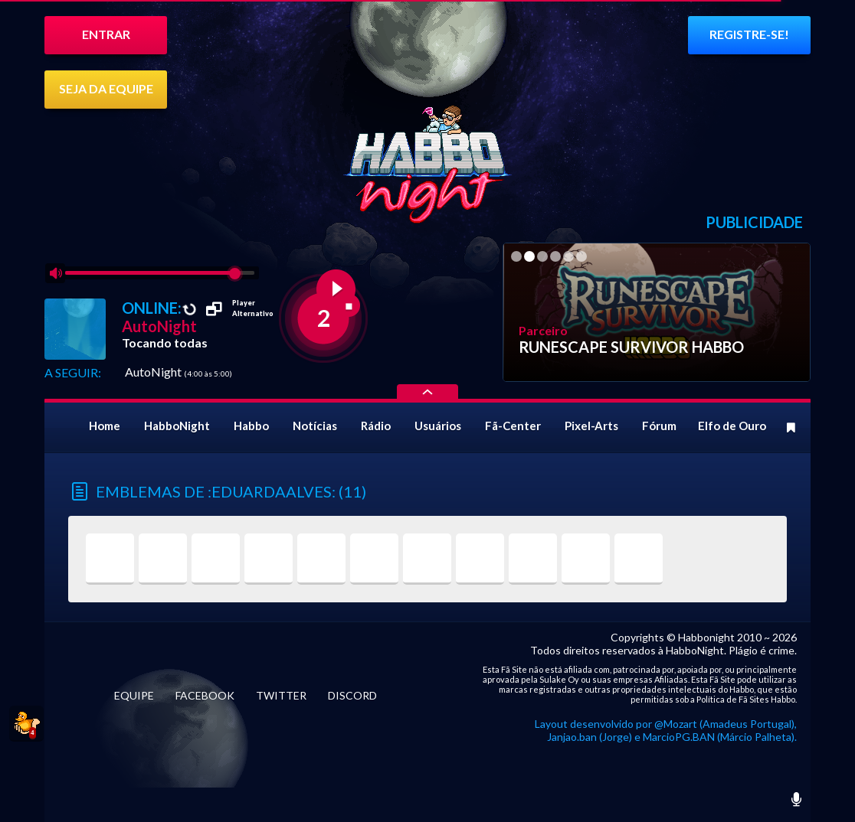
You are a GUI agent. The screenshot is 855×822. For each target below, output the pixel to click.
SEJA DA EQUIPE (106, 88)
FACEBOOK (204, 695)
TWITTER (281, 695)
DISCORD (352, 695)
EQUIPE (134, 695)
